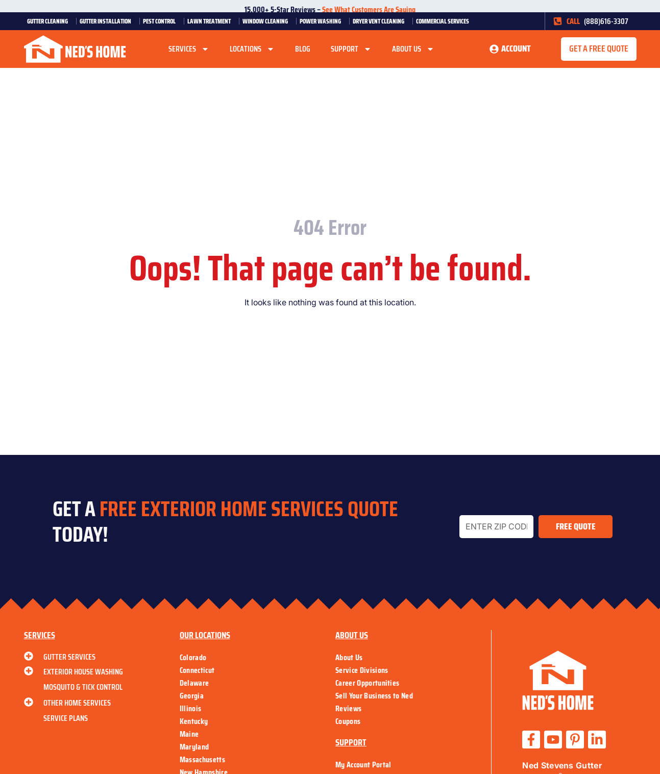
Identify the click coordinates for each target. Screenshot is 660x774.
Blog (302, 48)
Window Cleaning (267, 21)
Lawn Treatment (211, 21)
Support (351, 49)
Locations (252, 49)
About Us (413, 49)
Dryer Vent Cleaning (381, 21)
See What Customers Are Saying (368, 9)
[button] (599, 49)
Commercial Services (445, 21)
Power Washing (323, 21)
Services (188, 49)
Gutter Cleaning (50, 21)
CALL (573, 21)
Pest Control (162, 21)
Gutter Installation (108, 21)
